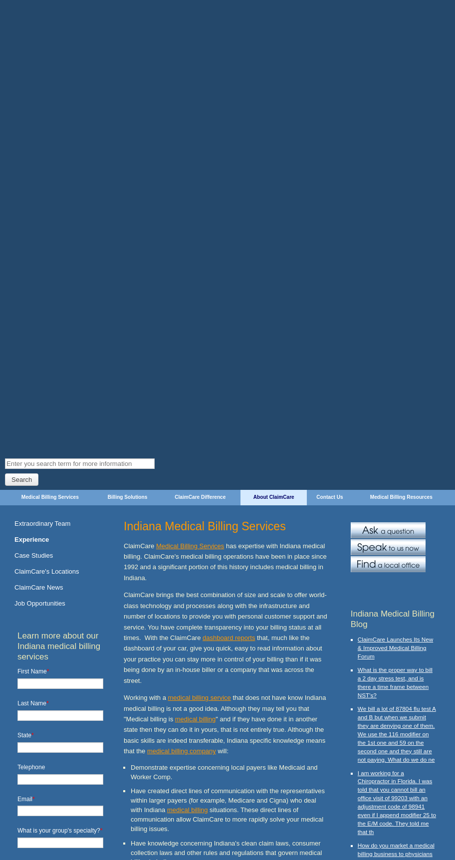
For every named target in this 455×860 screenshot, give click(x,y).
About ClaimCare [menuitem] (273, 97)
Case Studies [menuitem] (33, 155)
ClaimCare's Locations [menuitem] (46, 171)
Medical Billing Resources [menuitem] (401, 97)
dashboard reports (229, 237)
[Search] (80, 63)
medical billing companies (223, 597)
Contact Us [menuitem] (329, 97)
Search (21, 79)
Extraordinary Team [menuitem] (42, 123)
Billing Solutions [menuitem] (128, 97)
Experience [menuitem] (31, 139)
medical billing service (199, 297)
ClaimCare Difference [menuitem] (200, 97)
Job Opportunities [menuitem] (39, 203)
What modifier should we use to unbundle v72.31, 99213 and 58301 (395, 617)
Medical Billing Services (190, 146)
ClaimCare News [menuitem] (38, 187)
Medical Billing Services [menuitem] (50, 97)
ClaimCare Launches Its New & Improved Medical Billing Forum (395, 247)
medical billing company (181, 351)
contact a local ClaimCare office (230, 792)
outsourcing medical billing (258, 608)
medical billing (195, 319)
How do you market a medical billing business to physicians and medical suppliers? (396, 453)
